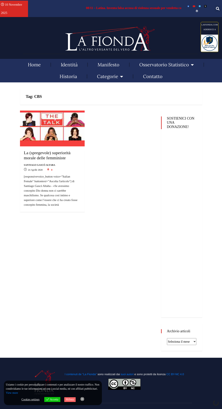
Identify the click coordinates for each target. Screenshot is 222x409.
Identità (69, 65)
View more (12, 392)
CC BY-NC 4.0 (175, 374)
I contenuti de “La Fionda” (81, 374)
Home (34, 65)
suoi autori (127, 374)
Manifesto (108, 65)
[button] (218, 8)
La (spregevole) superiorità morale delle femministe (47, 155)
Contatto (152, 76)
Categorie (110, 76)
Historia (68, 76)
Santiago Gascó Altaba (39, 165)
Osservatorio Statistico (166, 64)
